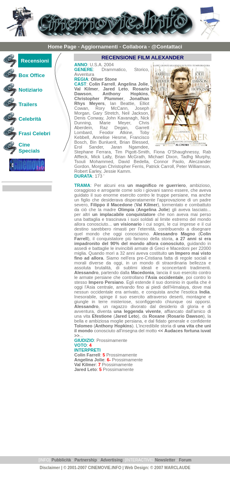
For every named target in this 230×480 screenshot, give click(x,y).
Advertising (111, 460)
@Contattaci (166, 47)
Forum (185, 460)
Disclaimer (50, 467)
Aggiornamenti (99, 47)
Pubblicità (61, 460)
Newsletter (165, 460)
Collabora (135, 47)
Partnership (85, 460)
